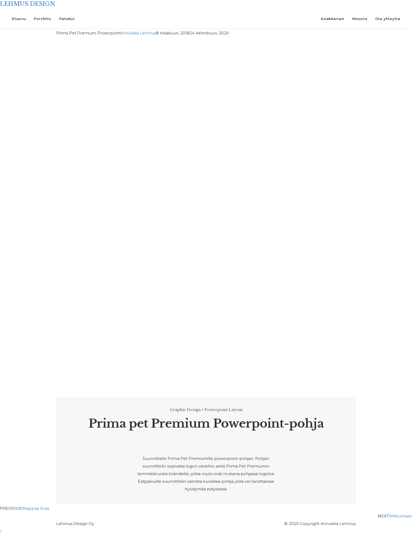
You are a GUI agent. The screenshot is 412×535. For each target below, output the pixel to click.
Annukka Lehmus (138, 32)
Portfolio (42, 19)
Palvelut (67, 19)
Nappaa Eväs (35, 508)
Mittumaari (400, 515)
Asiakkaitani (332, 19)
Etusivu (19, 19)
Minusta (359, 19)
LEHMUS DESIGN (27, 3)
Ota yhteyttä (387, 19)
